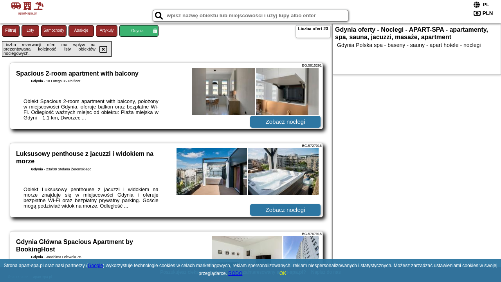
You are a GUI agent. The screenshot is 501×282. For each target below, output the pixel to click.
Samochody (53, 30)
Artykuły (107, 30)
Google (95, 265)
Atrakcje (81, 30)
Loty (30, 30)
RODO (235, 273)
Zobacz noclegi (285, 121)
